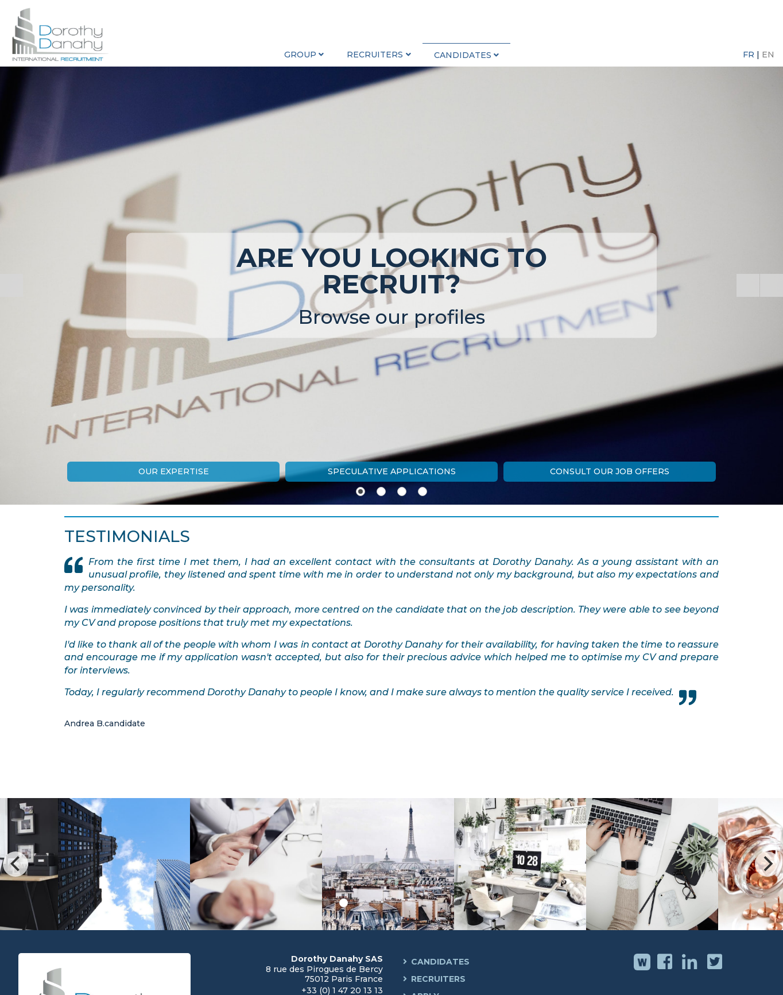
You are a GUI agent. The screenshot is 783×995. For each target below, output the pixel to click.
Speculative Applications (392, 471)
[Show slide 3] (401, 491)
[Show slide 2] (381, 491)
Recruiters (438, 979)
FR (750, 54)
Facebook (666, 970)
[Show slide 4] (422, 491)
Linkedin (691, 970)
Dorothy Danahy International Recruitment (63, 34)
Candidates (440, 962)
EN (768, 54)
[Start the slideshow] (748, 285)
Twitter (716, 970)
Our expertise (173, 471)
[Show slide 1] (360, 491)
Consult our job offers (609, 471)
